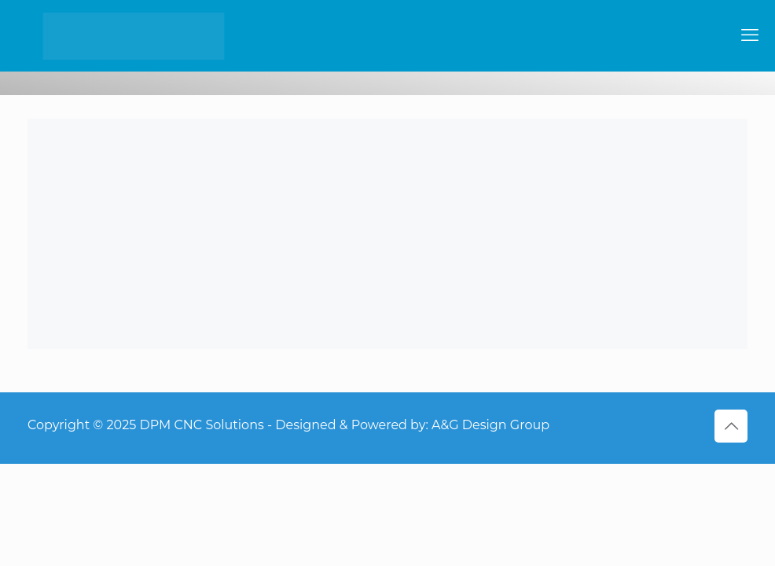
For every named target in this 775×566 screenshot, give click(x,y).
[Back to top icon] (730, 426)
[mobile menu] (749, 35)
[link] (387, 234)
